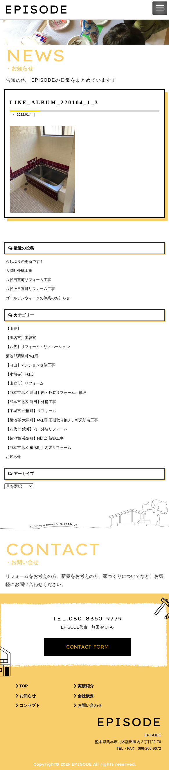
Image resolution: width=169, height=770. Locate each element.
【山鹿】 (13, 328)
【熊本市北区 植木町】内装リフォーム (38, 447)
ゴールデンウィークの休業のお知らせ (38, 298)
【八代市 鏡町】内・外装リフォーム (36, 429)
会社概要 (84, 695)
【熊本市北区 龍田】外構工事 (31, 402)
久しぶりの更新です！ (25, 261)
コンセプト (28, 705)
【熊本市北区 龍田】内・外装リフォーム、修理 (46, 392)
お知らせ (13, 456)
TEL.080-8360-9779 (88, 618)
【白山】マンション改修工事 (30, 365)
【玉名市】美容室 (21, 338)
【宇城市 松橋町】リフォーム (31, 411)
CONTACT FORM (87, 647)
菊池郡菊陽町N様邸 (22, 356)
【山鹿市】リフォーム (25, 383)
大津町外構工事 (19, 270)
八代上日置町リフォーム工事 (30, 289)
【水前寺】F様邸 (20, 374)
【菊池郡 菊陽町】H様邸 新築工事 (35, 438)
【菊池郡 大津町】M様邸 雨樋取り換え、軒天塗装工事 (52, 420)
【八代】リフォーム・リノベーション (38, 347)
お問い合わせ (88, 705)
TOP (22, 686)
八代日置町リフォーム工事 (28, 280)
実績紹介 (84, 686)
